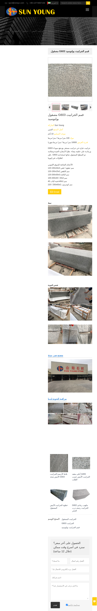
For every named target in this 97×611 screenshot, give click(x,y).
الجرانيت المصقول (69, 519)
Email (54, 192)
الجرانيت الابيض (38, 31)
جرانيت (25, 31)
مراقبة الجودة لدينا (57, 399)
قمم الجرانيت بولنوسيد (71, 527)
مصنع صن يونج (55, 355)
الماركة (51, 125)
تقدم (55, 605)
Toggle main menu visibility (87, 9)
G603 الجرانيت (68, 523)
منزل (7, 31)
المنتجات (15, 31)
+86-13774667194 (37, 3)
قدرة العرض (82, 142)
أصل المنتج (58, 129)
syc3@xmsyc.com (16, 3)
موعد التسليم (59, 133)
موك (71, 138)
